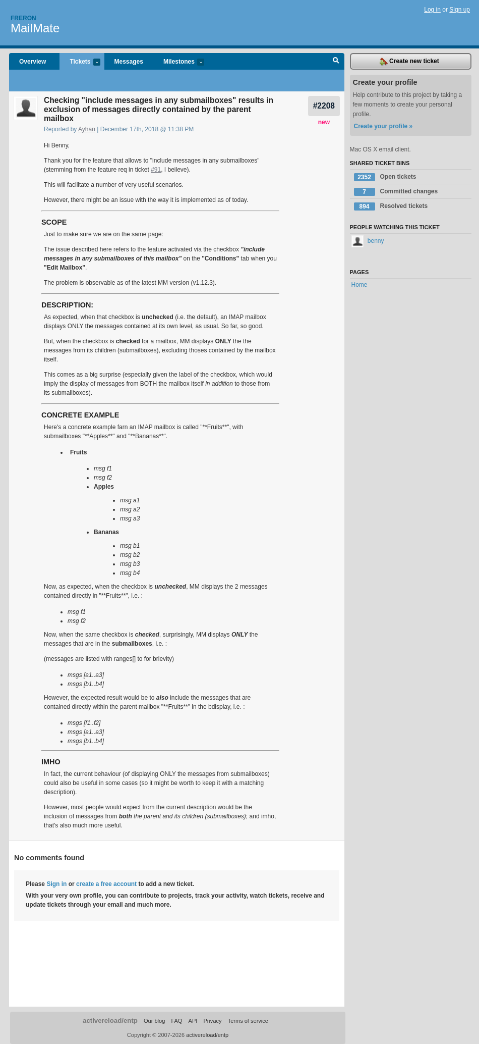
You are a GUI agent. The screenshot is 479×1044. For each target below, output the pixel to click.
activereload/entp (110, 1020)
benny (367, 240)
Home (359, 284)
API (193, 1021)
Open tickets (385, 177)
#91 (156, 169)
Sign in (56, 884)
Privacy (212, 1021)
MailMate (35, 28)
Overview (32, 61)
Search (336, 61)
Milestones (178, 62)
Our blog (154, 1021)
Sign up (459, 9)
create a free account (106, 884)
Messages (128, 61)
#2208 (324, 105)
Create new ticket (409, 62)
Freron (23, 18)
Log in (432, 9)
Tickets (79, 62)
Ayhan (86, 129)
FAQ (176, 1021)
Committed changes (396, 192)
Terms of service (248, 1021)
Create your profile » (383, 126)
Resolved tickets (391, 206)
